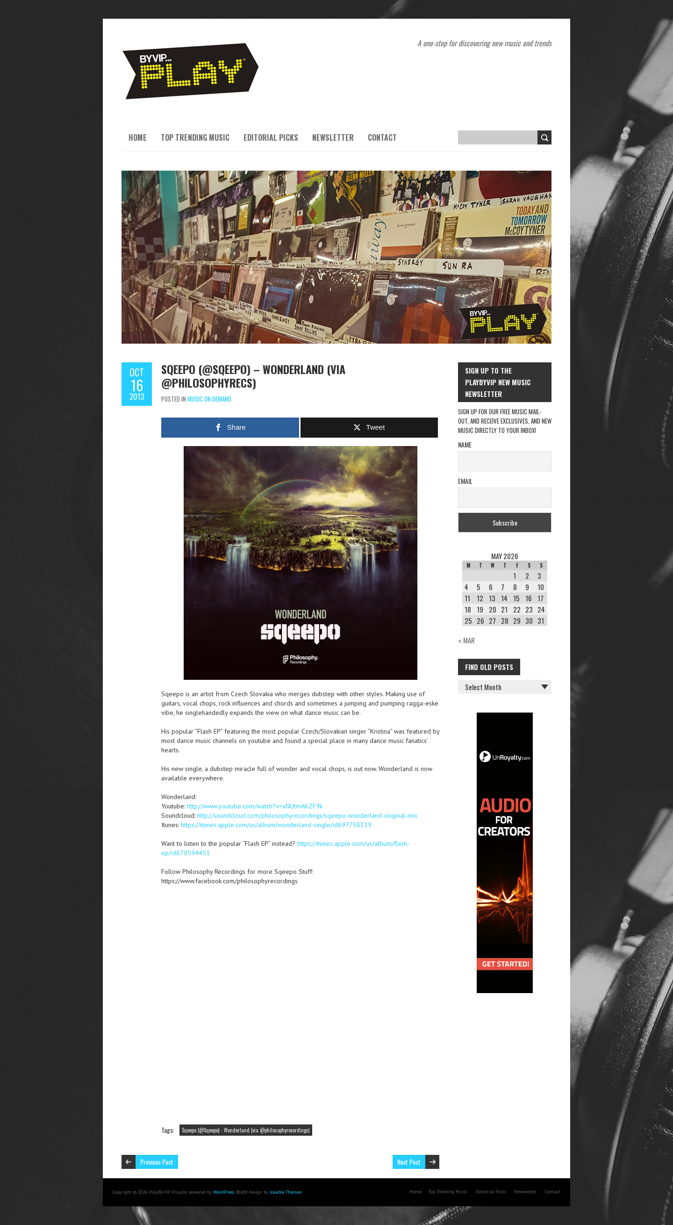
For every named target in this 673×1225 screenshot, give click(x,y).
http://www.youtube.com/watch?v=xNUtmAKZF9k (254, 806)
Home (138, 137)
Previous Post (156, 1162)
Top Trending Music (195, 137)
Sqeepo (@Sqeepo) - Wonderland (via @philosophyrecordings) (246, 1130)
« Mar (466, 640)
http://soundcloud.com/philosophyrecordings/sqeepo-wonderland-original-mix (307, 815)
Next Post (409, 1162)
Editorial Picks (270, 137)
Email (465, 481)
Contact (382, 137)
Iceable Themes (285, 1192)
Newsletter (333, 137)
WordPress (223, 1192)
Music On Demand (209, 399)
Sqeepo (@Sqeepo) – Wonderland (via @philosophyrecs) (253, 375)
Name (465, 444)
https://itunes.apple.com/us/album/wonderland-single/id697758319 (276, 825)
